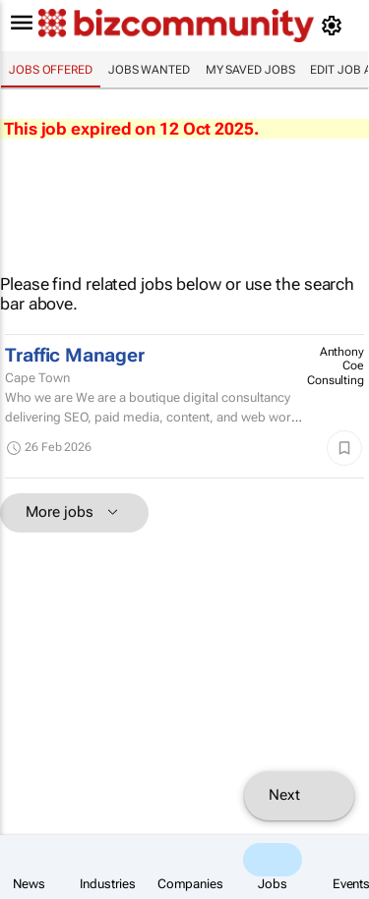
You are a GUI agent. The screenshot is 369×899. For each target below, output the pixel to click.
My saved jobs (250, 70)
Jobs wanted (149, 70)
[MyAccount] (335, 25)
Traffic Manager (75, 355)
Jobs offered (50, 70)
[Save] (344, 448)
